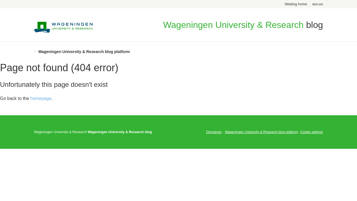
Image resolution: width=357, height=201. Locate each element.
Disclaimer (214, 132)
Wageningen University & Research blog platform (84, 51)
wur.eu (317, 4)
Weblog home (296, 4)
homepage (41, 98)
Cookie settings (311, 132)
